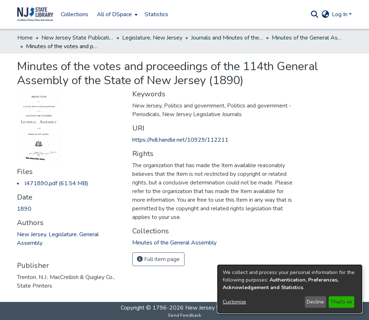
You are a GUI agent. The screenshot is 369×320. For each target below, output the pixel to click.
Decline (315, 301)
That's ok (341, 301)
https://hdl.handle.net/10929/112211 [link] (180, 140)
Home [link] (25, 38)
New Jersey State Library (217, 308)
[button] (35, 14)
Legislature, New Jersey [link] (152, 38)
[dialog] (290, 289)
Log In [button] (340, 14)
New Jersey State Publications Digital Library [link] (77, 38)
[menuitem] (116, 14)
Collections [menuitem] (74, 14)
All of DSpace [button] (114, 14)
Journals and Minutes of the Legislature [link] (227, 38)
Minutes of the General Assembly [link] (308, 38)
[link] (56, 183)
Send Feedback (184, 315)
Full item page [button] (158, 259)
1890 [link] (24, 209)
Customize (234, 301)
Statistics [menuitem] (156, 14)
